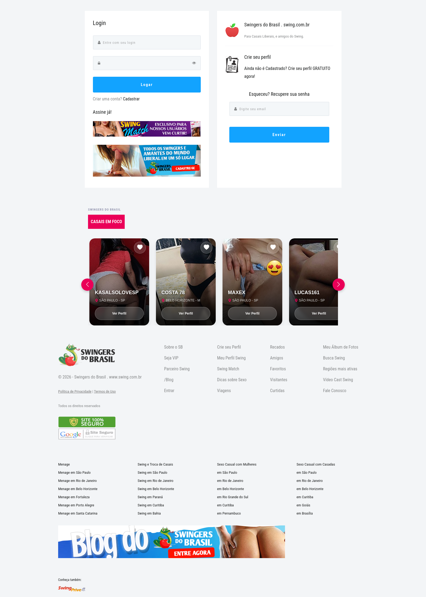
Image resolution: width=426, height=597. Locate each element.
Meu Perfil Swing (231, 358)
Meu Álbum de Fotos (340, 347)
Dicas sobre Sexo (232, 379)
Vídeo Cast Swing (338, 379)
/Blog (168, 379)
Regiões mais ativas (340, 368)
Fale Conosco (334, 390)
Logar (147, 84)
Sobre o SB (173, 347)
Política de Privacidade (75, 391)
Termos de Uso (105, 391)
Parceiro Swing (177, 368)
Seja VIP (171, 358)
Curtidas (277, 390)
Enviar (279, 134)
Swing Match (228, 368)
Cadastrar (131, 98)
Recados (277, 347)
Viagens (224, 390)
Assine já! (102, 112)
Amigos (276, 358)
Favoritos (278, 368)
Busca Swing (334, 358)
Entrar (169, 390)
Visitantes (278, 379)
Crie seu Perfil (229, 347)
